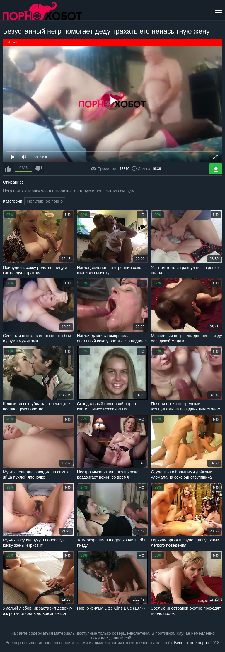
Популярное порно (45, 201)
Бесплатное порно (191, 642)
